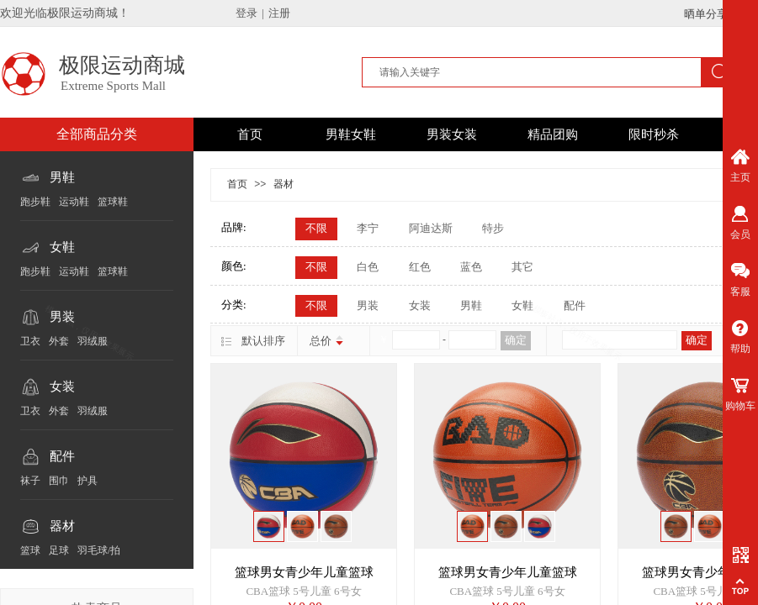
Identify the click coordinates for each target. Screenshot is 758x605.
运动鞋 (74, 202)
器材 (62, 526)
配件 (62, 456)
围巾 (59, 481)
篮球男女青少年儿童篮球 (304, 572)
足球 (59, 550)
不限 (316, 228)
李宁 (368, 228)
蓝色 (471, 266)
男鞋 (62, 177)
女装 (62, 386)
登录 (246, 13)
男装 (62, 317)
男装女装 (452, 134)
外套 (59, 341)
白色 (368, 266)
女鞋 (62, 247)
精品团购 (552, 134)
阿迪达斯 (431, 228)
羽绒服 (92, 341)
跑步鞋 (35, 202)
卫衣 (30, 341)
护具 (87, 481)
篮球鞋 (113, 202)
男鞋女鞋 (351, 134)
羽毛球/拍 (98, 550)
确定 (516, 340)
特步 (493, 228)
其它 (522, 266)
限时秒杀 (653, 134)
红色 (420, 266)
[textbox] (533, 72)
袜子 (30, 481)
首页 (249, 134)
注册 (279, 13)
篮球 (30, 550)
